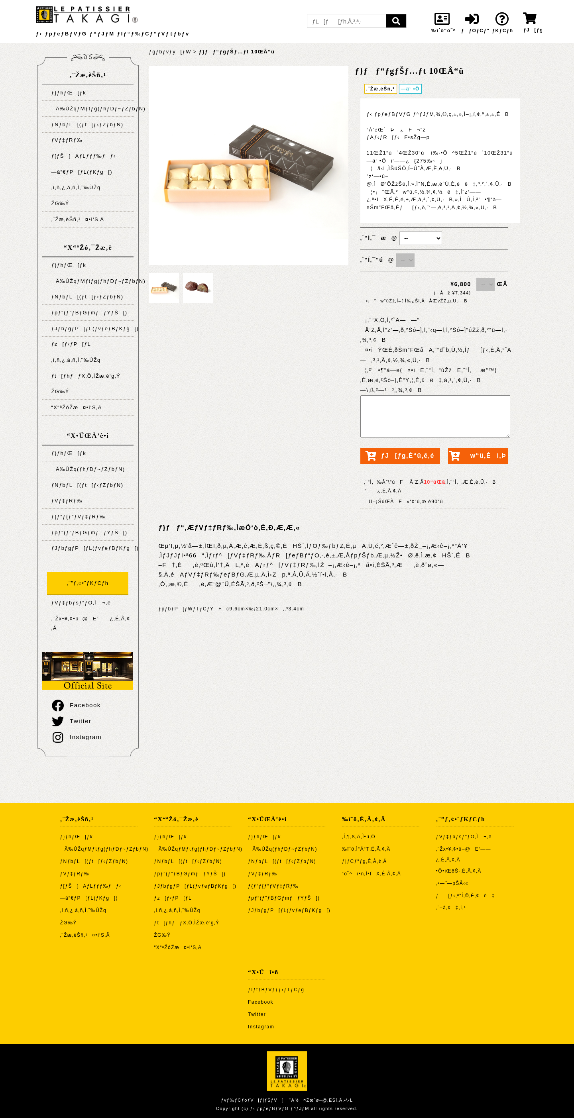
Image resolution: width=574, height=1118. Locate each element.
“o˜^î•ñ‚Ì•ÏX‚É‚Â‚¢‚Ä (371, 874)
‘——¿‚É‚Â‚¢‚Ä (383, 491)
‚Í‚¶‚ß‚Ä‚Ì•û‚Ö (358, 836)
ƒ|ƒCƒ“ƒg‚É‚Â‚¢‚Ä (364, 861)
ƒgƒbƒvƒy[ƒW (170, 52)
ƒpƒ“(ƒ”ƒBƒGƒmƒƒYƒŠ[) (89, 313)
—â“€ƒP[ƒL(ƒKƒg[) (81, 172)
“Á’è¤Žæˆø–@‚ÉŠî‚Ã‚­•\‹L (321, 1100)
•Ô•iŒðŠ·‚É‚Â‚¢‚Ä (459, 871)
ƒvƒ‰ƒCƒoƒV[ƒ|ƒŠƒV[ (252, 1100)
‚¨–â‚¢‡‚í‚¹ (451, 907)
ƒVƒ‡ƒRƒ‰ (66, 140)
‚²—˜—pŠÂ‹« (452, 883)
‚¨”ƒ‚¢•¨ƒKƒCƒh (87, 583)
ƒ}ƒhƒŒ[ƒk (68, 93)
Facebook (75, 705)
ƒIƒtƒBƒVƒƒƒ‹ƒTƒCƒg (276, 989)
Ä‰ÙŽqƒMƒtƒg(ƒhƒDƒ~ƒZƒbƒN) (92, 109)
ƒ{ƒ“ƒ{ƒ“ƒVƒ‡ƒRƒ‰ (78, 517)
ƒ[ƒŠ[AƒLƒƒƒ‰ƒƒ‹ (83, 156)
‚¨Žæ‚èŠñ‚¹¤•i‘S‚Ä (77, 219)
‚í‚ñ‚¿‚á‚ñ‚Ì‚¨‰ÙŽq (75, 187)
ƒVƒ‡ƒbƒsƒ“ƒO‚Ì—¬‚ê (81, 603)
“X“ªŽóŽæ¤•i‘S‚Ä (76, 407)
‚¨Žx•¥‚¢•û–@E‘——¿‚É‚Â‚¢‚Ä (90, 623)
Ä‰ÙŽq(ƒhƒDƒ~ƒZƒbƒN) (88, 469)
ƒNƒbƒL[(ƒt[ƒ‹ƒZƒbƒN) (87, 124)
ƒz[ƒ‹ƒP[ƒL (71, 344)
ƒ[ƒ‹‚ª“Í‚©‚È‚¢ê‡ (465, 895)
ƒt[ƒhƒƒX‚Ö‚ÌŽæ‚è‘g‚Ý (85, 376)
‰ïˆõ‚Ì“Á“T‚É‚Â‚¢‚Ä (366, 849)
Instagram (76, 737)
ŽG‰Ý (60, 203)
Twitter (71, 721)
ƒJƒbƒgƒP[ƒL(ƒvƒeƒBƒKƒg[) (92, 328)
